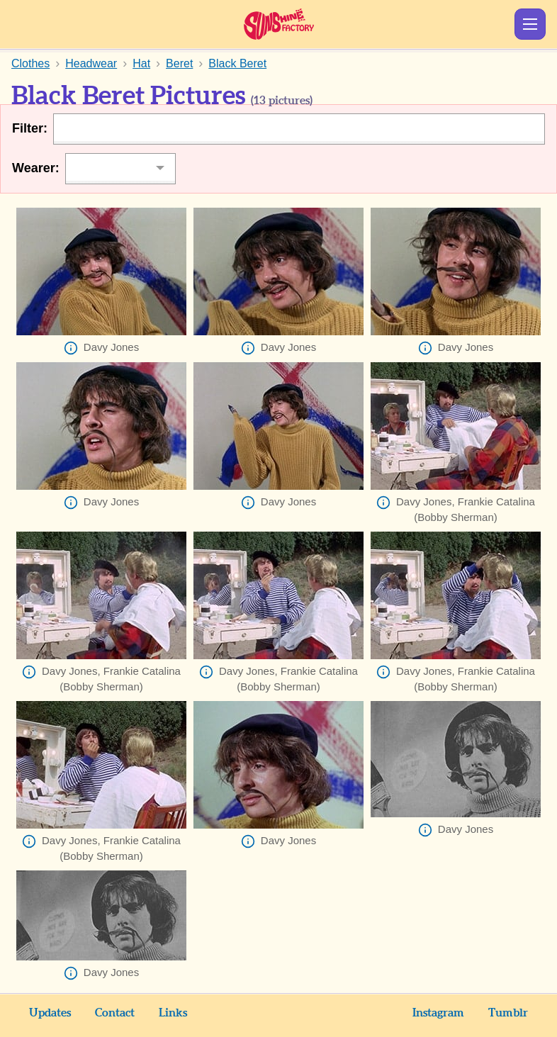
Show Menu (530, 24)
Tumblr (508, 1013)
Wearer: (36, 168)
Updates (50, 1013)
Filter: (29, 128)
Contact (115, 1013)
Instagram (438, 1013)
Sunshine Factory (279, 24)
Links (173, 1013)
